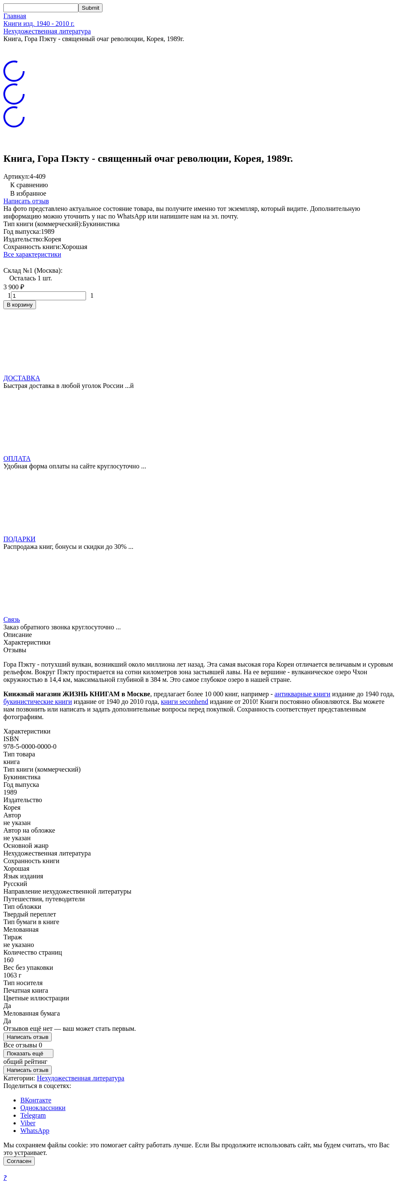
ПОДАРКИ (19, 539)
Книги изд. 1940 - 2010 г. (39, 23)
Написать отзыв (26, 201)
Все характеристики (32, 254)
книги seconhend (184, 701)
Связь (11, 619)
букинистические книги (37, 701)
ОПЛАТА (17, 458)
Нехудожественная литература (47, 31)
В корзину (20, 305)
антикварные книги (303, 694)
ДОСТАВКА (21, 378)
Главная (14, 15)
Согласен (19, 1161)
